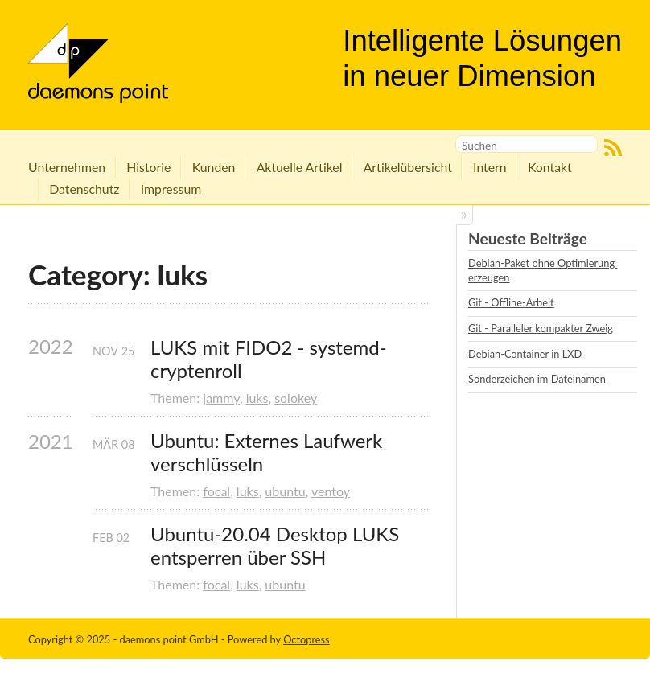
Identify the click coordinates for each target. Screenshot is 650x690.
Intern (490, 167)
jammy (221, 397)
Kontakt (550, 167)
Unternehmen (66, 167)
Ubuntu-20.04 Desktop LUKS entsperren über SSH (277, 546)
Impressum (171, 188)
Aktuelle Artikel (300, 167)
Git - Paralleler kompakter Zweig (540, 328)
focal (216, 491)
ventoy (330, 491)
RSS (613, 148)
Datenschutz (84, 188)
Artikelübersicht (408, 167)
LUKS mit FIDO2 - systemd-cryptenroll (268, 359)
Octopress (306, 639)
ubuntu (285, 491)
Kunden (214, 167)
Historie (148, 167)
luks (257, 397)
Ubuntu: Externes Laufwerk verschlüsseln (268, 452)
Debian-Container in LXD (525, 353)
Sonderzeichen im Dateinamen (537, 378)
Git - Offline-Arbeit (511, 302)
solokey (295, 397)
